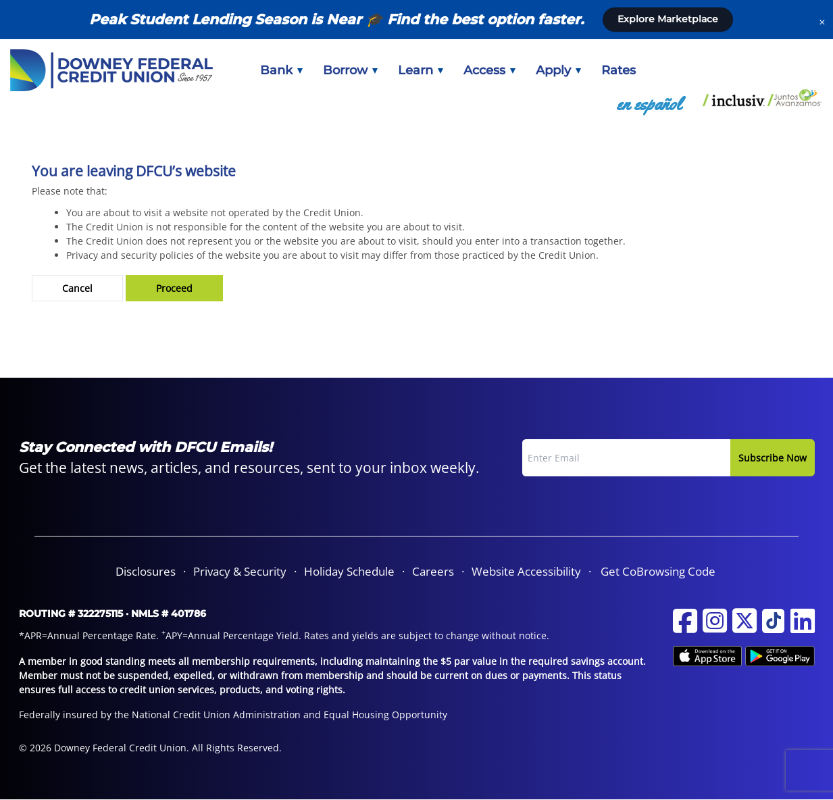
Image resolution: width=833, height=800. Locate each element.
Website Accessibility (526, 571)
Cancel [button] (77, 288)
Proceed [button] (174, 288)
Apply (558, 70)
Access (489, 70)
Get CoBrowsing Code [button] (658, 571)
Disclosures (146, 571)
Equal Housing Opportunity (385, 714)
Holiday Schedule (349, 571)
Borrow (350, 70)
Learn (420, 70)
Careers (433, 571)
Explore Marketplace (667, 19)
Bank (281, 70)
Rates (618, 70)
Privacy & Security (239, 571)
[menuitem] (281, 70)
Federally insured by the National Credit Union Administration (160, 714)
